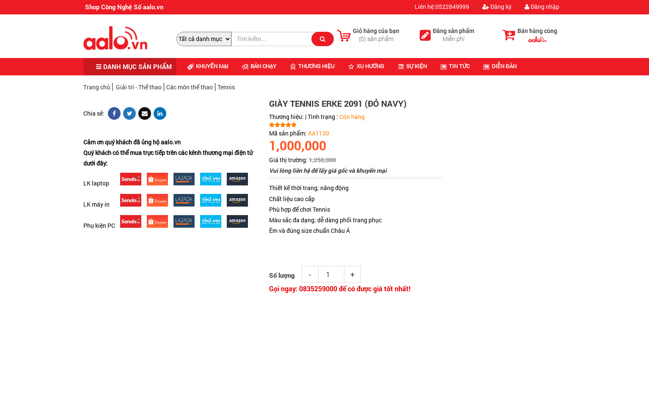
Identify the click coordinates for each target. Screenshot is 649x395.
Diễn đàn (500, 66)
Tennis (226, 87)
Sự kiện (412, 66)
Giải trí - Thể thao (139, 87)
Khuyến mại (207, 66)
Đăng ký (497, 7)
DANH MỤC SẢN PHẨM (134, 66)
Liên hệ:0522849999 (441, 7)
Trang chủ (96, 87)
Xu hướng (366, 66)
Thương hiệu (312, 66)
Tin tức (455, 66)
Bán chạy (259, 66)
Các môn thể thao (189, 87)
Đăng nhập (542, 7)
